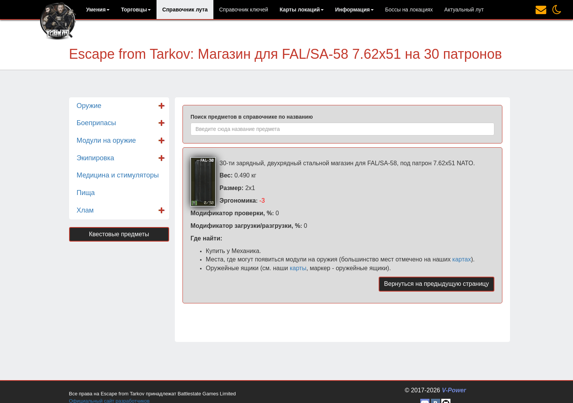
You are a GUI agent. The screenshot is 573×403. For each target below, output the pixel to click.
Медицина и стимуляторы (118, 175)
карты (298, 268)
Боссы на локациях (409, 9)
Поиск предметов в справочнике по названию (251, 117)
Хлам (85, 210)
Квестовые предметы (119, 234)
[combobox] (342, 129)
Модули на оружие (106, 140)
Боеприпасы (96, 123)
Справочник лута (185, 9)
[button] (98, 9)
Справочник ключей (243, 9)
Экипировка (96, 158)
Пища (86, 193)
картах (461, 259)
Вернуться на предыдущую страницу (436, 283)
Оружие (89, 106)
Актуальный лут (464, 9)
